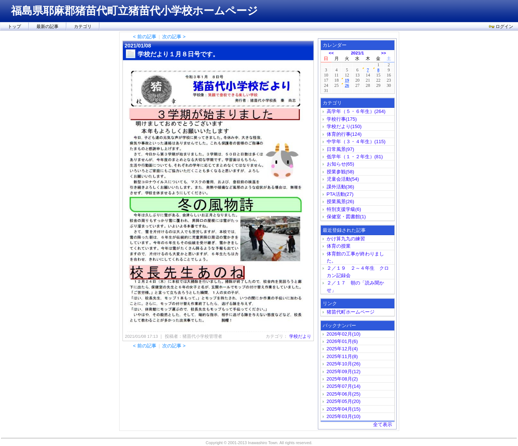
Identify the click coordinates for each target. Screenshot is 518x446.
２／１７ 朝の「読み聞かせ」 (355, 286)
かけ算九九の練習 (346, 238)
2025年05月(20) (344, 401)
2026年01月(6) (342, 341)
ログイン (501, 26)
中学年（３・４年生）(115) (356, 141)
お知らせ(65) (340, 164)
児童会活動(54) (343, 179)
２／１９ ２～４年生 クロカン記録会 (358, 271)
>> (383, 52)
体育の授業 (339, 246)
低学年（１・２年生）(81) (355, 156)
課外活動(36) (340, 187)
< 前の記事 (144, 36)
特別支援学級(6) (344, 209)
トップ (14, 26)
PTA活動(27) (340, 194)
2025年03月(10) (344, 416)
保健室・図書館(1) (346, 216)
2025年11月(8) (342, 356)
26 (347, 85)
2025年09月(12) (344, 371)
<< (331, 52)
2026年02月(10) (344, 334)
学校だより (300, 336)
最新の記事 (47, 26)
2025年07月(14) (344, 386)
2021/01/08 (138, 46)
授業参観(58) (340, 171)
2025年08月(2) (342, 379)
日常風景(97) (340, 149)
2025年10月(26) (344, 364)
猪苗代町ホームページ (351, 312)
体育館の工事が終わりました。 (355, 257)
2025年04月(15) (344, 409)
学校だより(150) (344, 126)
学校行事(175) (342, 119)
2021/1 (357, 52)
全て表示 (382, 424)
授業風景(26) (340, 201)
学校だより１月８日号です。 (178, 54)
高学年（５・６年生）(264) (356, 111)
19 (347, 80)
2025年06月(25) (344, 394)
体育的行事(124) (344, 134)
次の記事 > (173, 36)
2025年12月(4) (342, 348)
